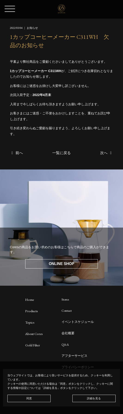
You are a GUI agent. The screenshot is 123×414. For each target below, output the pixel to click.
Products (31, 311)
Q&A (65, 344)
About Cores (34, 333)
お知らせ (32, 28)
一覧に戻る (61, 153)
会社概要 (68, 333)
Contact (67, 310)
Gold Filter (32, 345)
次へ (106, 153)
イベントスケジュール (78, 322)
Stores (65, 299)
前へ (16, 153)
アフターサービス (74, 356)
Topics (29, 322)
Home (29, 299)
